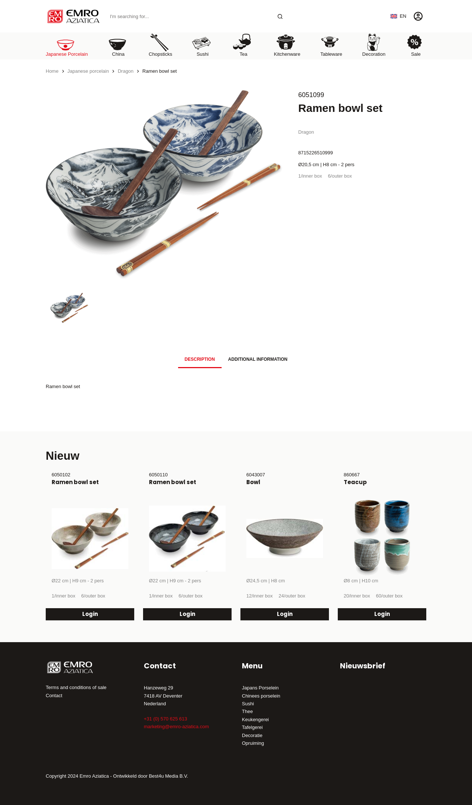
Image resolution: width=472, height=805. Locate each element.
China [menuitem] (117, 45)
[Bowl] (284, 538)
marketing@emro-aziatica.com (176, 726)
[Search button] (280, 16)
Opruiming (253, 743)
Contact (54, 695)
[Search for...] (189, 16)
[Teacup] (382, 538)
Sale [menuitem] (414, 45)
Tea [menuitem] (242, 45)
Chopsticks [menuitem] (160, 45)
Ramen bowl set (75, 482)
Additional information (258, 359)
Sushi (248, 703)
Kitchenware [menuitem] (287, 45)
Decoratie (252, 735)
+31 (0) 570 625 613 (165, 719)
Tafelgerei (252, 727)
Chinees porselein (261, 696)
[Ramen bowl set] (90, 538)
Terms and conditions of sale (76, 687)
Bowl (253, 482)
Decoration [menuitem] (373, 45)
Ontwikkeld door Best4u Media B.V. (150, 776)
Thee (247, 711)
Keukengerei (255, 719)
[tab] (200, 359)
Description (200, 359)
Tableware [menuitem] (331, 45)
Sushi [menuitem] (201, 45)
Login (90, 614)
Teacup (355, 482)
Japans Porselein (260, 688)
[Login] (418, 16)
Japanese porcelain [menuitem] (67, 45)
